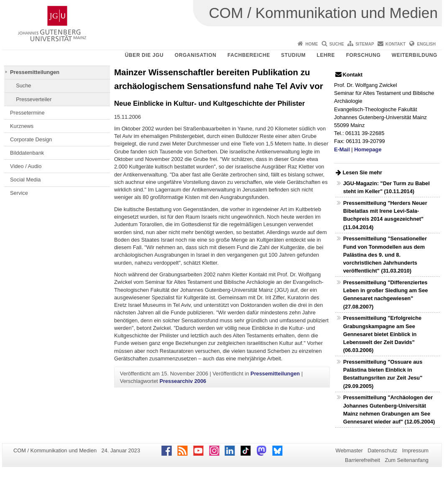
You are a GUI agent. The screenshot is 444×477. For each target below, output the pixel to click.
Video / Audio (25, 166)
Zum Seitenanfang (407, 460)
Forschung (363, 55)
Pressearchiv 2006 (182, 381)
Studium (293, 55)
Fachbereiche (248, 55)
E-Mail (342, 149)
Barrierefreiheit (362, 460)
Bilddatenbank (27, 153)
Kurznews (21, 126)
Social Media (25, 179)
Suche (336, 44)
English (426, 44)
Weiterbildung (414, 55)
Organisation (196, 55)
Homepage (367, 149)
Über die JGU (144, 55)
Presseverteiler (33, 99)
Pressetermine (27, 113)
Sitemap (364, 44)
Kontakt (395, 44)
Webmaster (349, 450)
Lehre (326, 55)
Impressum (415, 450)
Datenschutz (382, 450)
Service (19, 193)
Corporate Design (31, 139)
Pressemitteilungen (34, 72)
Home (311, 44)
